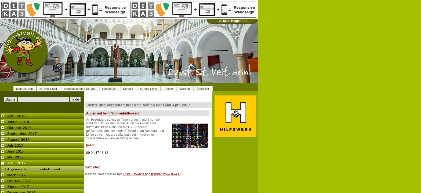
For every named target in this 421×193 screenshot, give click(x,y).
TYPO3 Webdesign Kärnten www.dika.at (151, 174)
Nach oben (92, 167)
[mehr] (90, 145)
